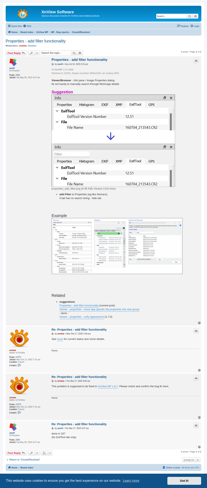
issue (60, 338)
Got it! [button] (184, 480)
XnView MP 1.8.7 (108, 386)
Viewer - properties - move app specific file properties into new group (99, 309)
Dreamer (32, 45)
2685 (18, 75)
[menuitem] (27, 26)
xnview (23, 45)
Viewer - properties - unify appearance (81, 316)
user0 (12, 68)
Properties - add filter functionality (36, 41)
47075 (18, 357)
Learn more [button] (131, 480)
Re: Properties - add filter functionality (79, 329)
